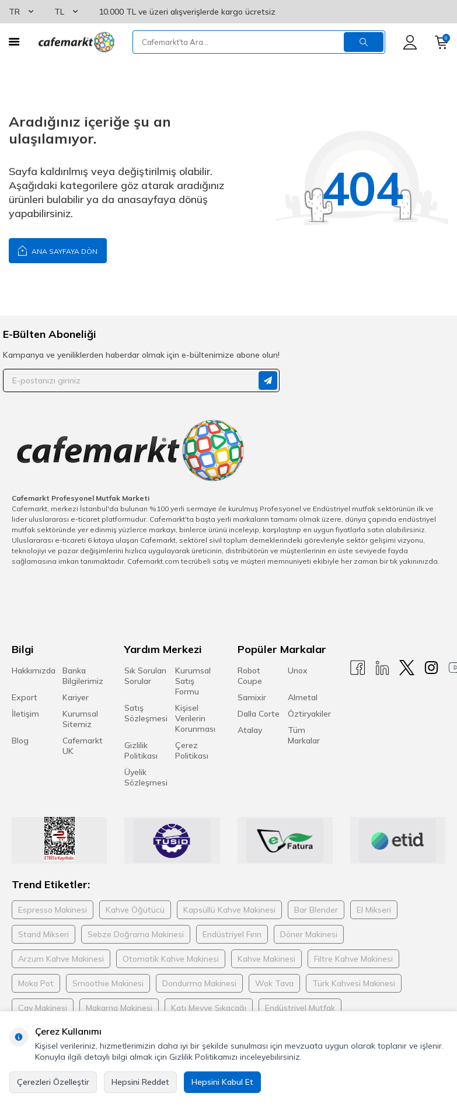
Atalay (250, 730)
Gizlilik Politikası (141, 750)
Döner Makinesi (308, 934)
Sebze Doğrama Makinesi (136, 934)
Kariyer (75, 697)
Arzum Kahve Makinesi (61, 959)
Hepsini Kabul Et (222, 1082)
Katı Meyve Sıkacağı (208, 1008)
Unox (298, 670)
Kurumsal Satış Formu (193, 681)
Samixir (252, 697)
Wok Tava (274, 983)
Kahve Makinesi (266, 959)
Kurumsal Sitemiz (80, 718)
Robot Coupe (250, 675)
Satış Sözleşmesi (146, 713)
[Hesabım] (410, 42)
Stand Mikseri (43, 934)
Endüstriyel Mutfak (300, 1008)
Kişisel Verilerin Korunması (195, 718)
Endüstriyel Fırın (232, 934)
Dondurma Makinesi (199, 983)
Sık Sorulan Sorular (145, 675)
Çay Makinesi (42, 1008)
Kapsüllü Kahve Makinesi (229, 910)
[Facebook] (357, 668)
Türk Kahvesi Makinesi (353, 983)
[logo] (76, 42)
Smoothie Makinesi (108, 983)
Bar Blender (316, 910)
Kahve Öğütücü (135, 910)
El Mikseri (374, 910)
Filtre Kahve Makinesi (353, 959)
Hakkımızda (33, 670)
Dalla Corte (259, 713)
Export (24, 697)
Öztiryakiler (309, 713)
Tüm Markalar (304, 735)
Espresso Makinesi (52, 910)
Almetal (303, 697)
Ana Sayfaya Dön (57, 250)
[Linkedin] (382, 668)
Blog (20, 740)
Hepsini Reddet (140, 1082)
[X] (406, 668)
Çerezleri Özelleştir (53, 1082)
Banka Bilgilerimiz (82, 675)
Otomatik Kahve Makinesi (171, 959)
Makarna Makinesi (119, 1008)
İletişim (25, 713)
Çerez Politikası (191, 750)
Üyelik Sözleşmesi (146, 777)
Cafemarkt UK (82, 745)
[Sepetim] (441, 42)
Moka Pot (36, 983)
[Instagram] (431, 668)
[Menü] (14, 41)
